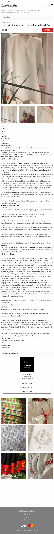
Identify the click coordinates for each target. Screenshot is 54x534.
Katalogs (10, 11)
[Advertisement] (27, 488)
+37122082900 (28, 378)
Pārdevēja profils (27, 388)
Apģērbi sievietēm (20, 11)
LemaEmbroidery (27, 374)
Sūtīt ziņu (48, 30)
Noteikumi (27, 517)
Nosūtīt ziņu (27, 383)
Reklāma (27, 520)
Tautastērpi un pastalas (33, 11)
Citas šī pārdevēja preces (27, 392)
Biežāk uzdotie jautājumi (27, 511)
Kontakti (27, 514)
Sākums (3, 11)
